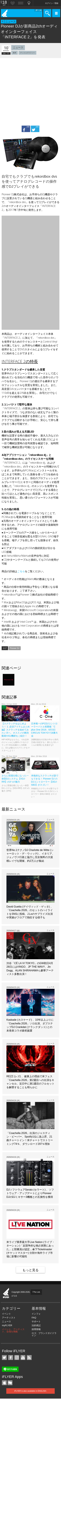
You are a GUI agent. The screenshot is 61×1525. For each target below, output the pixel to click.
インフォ (36, 1313)
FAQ (34, 1317)
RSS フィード (29, 1357)
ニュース (10, 21)
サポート (36, 1321)
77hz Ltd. (36, 1292)
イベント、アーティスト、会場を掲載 (13, 1330)
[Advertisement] (30, 90)
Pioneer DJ (14, 648)
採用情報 (36, 1329)
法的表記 (36, 1325)
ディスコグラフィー (27, 53)
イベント (6, 1313)
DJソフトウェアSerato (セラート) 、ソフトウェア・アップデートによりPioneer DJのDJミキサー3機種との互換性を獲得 (30, 1193)
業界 (14, 53)
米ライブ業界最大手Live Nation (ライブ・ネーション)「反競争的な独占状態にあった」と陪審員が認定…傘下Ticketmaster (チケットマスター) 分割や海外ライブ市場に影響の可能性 (30, 1249)
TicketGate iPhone (10, 1382)
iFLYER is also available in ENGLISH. (30, 1391)
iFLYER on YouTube (22, 1357)
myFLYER (7, 1325)
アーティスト (8, 1317)
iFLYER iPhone (4, 1382)
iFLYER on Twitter (4, 1357)
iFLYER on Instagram (16, 1357)
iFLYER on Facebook (10, 1357)
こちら (21, 571)
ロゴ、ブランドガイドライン (44, 1334)
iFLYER (6, 1293)
